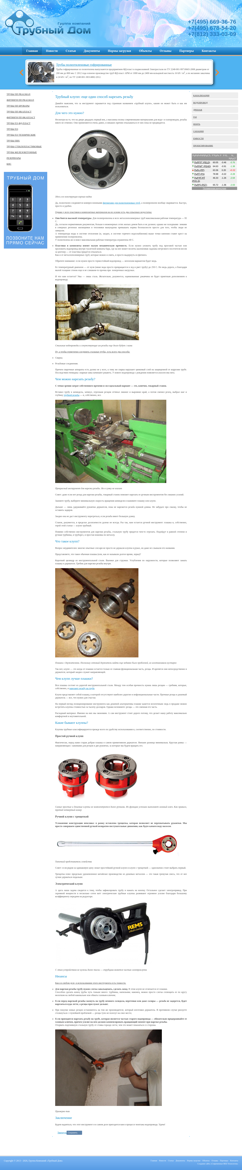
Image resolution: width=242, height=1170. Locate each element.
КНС (9, 164)
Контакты (209, 50)
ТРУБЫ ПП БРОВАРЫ (18, 106)
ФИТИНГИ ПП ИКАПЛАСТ (21, 117)
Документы (92, 50)
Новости (52, 50)
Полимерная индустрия (214, 188)
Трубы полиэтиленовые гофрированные (84, 65)
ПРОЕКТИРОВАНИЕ (203, 145)
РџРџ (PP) (199, 170)
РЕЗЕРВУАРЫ (14, 158)
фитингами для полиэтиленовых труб (121, 203)
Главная (32, 50)
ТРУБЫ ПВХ (13, 140)
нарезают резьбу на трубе (81, 688)
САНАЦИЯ (198, 131)
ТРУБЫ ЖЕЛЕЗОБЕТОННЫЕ (22, 152)
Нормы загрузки (119, 50)
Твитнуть (62, 1132)
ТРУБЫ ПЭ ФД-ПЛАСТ (18, 123)
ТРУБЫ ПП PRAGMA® (18, 94)
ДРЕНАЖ (197, 110)
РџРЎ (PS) (199, 174)
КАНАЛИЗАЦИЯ (201, 95)
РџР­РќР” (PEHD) (202, 166)
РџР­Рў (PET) (200, 185)
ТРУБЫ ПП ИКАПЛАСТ (19, 111)
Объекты (145, 50)
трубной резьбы (71, 395)
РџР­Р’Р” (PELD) (202, 162)
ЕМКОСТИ (198, 138)
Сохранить (72, 1133)
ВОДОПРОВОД (200, 102)
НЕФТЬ (196, 124)
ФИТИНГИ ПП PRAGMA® (20, 100)
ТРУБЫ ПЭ (12, 129)
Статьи (71, 50)
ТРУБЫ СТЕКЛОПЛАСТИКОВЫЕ (24, 146)
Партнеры (186, 50)
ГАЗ (195, 117)
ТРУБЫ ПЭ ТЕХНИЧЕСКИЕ (21, 135)
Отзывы (166, 50)
